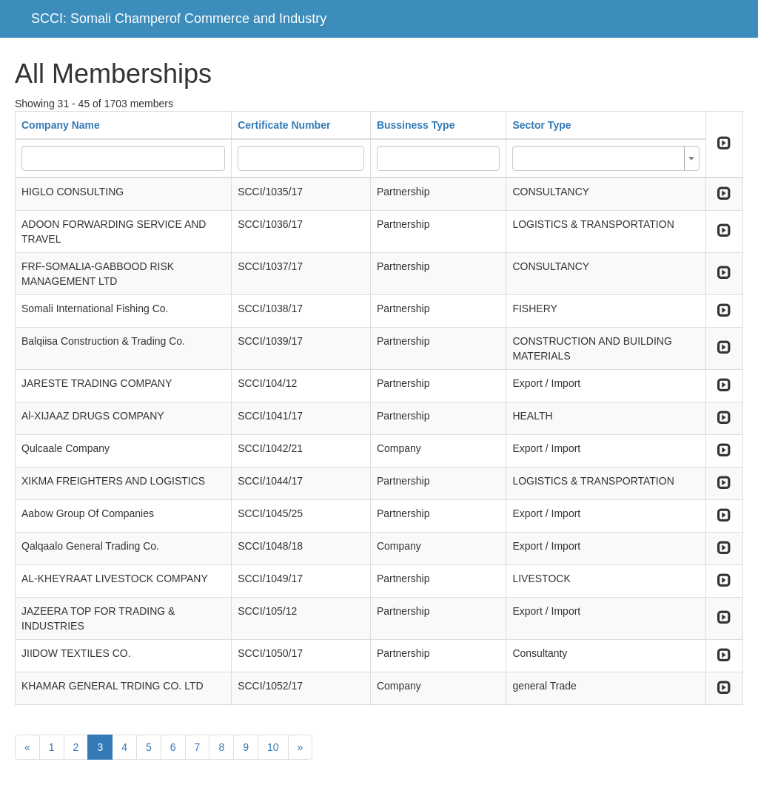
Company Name (60, 125)
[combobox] (605, 158)
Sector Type (541, 125)
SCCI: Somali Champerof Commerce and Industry (178, 18)
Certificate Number (284, 125)
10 (273, 747)
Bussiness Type (416, 125)
